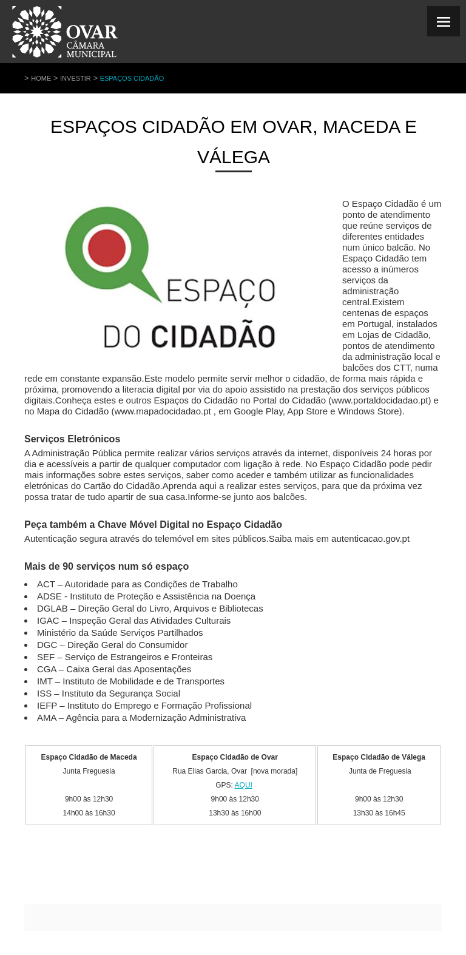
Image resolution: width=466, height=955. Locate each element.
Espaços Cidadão (132, 78)
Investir (75, 78)
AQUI (243, 785)
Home (41, 78)
